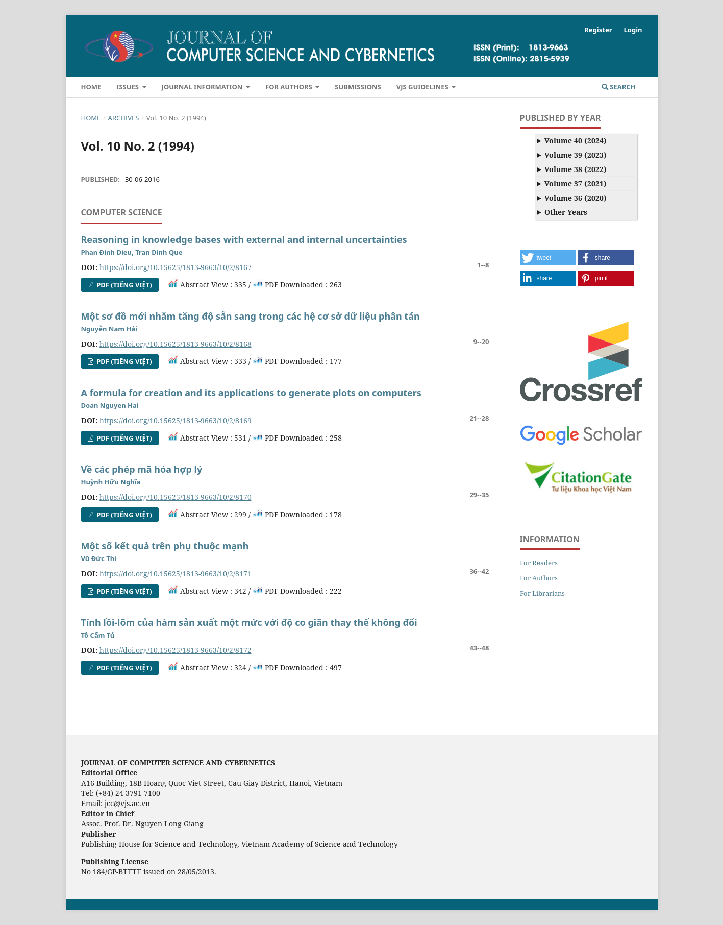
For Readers (539, 562)
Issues (128, 86)
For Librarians (542, 593)
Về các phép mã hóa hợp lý (142, 469)
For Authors (289, 86)
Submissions (358, 86)
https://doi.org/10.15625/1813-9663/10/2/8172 (175, 650)
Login (633, 29)
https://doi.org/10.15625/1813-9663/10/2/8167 (175, 267)
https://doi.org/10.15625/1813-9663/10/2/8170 (175, 497)
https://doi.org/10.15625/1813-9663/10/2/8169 (175, 420)
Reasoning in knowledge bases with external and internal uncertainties (244, 239)
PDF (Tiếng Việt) (123, 284)
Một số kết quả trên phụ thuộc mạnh (165, 546)
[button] (548, 257)
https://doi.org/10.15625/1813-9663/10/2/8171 (175, 573)
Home (91, 86)
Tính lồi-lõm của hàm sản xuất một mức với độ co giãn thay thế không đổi (249, 622)
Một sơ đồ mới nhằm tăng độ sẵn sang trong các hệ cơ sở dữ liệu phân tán (250, 316)
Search (619, 86)
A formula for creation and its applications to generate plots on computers (251, 392)
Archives (123, 118)
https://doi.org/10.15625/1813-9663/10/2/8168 (175, 344)
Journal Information (203, 86)
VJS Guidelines (423, 86)
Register (598, 29)
